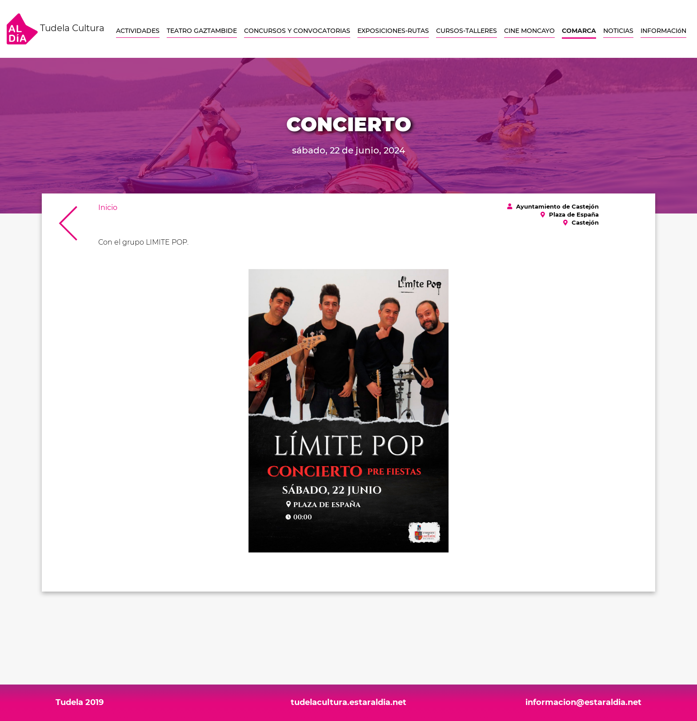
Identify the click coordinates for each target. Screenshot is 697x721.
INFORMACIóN (663, 31)
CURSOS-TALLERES (466, 31)
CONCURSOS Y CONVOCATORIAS (297, 31)
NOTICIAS (618, 31)
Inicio (107, 207)
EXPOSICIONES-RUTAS (393, 31)
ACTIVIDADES (138, 31)
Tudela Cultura (55, 28)
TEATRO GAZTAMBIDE (202, 31)
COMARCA (579, 31)
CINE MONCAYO (529, 31)
